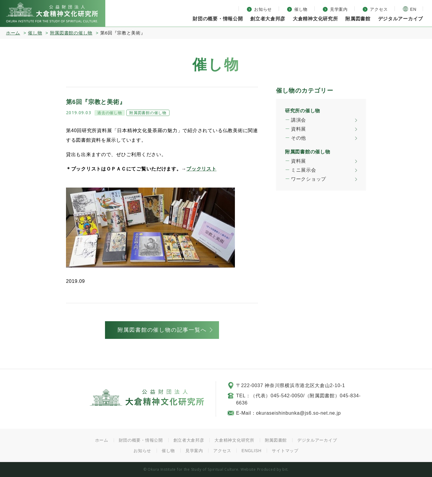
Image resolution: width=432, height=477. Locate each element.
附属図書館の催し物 (71, 32)
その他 (298, 138)
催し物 (35, 32)
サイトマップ (285, 450)
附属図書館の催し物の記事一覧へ (162, 330)
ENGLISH (252, 450)
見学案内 (194, 450)
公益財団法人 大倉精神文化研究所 (147, 397)
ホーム (13, 32)
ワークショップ (308, 179)
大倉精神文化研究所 (52, 12)
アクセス (222, 450)
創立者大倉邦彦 (267, 18)
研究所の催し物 (302, 110)
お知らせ (142, 450)
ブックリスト (201, 168)
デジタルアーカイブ (400, 18)
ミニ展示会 (303, 170)
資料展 (298, 129)
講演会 (298, 120)
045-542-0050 (287, 395)
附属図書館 (276, 440)
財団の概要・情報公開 (141, 440)
